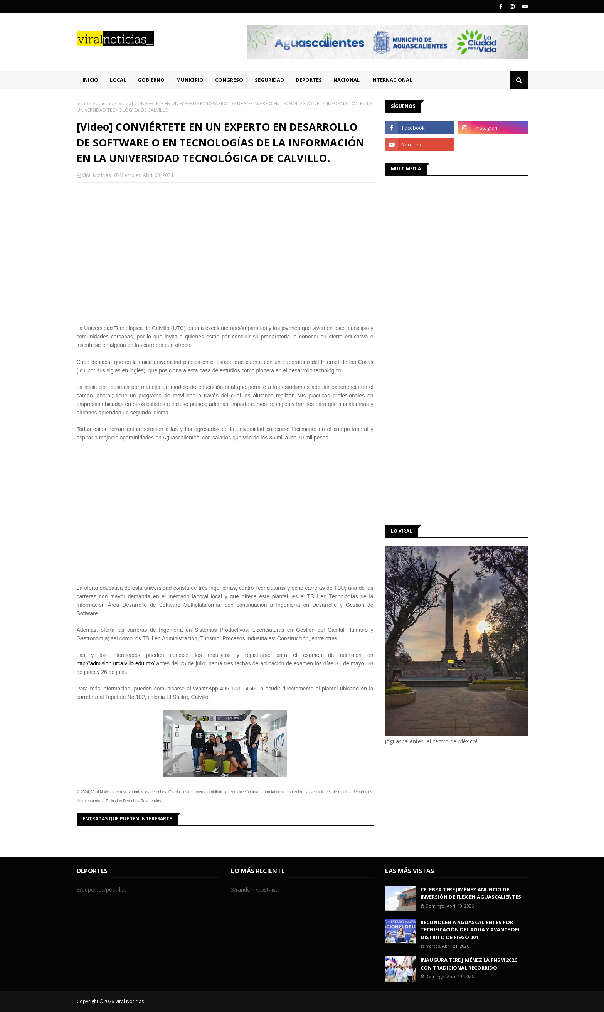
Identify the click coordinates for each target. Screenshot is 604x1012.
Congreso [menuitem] (229, 79)
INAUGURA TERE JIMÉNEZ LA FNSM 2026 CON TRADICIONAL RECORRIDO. (469, 963)
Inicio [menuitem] (90, 79)
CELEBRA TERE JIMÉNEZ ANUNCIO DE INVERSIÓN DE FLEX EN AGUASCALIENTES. (472, 893)
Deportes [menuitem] (309, 79)
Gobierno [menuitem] (151, 79)
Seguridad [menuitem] (269, 79)
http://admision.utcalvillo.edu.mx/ (116, 663)
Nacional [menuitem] (346, 79)
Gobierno (102, 103)
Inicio (82, 103)
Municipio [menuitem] (190, 79)
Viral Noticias (96, 175)
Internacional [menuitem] (391, 79)
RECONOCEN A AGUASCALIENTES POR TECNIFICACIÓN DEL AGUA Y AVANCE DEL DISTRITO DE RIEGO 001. (470, 930)
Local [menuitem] (118, 79)
